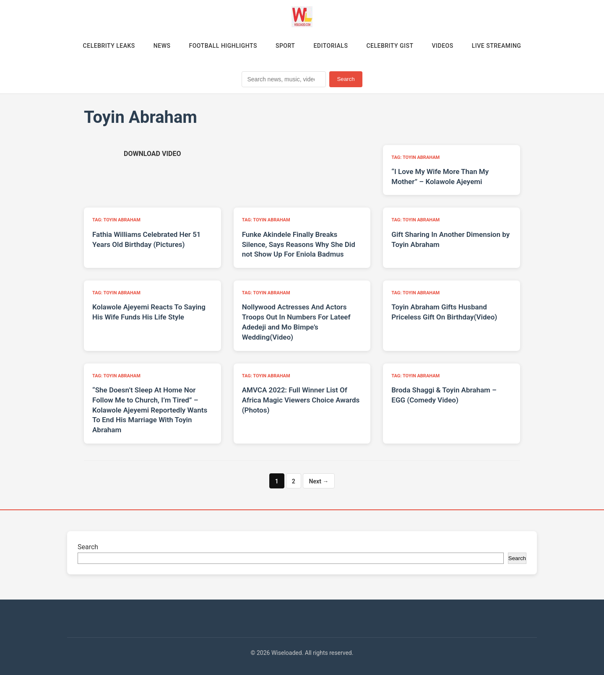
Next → (319, 481)
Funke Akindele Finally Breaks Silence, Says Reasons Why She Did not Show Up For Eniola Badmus (298, 244)
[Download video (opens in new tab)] (152, 154)
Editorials (330, 45)
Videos (442, 45)
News (162, 45)
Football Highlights (223, 45)
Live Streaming (496, 45)
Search (345, 79)
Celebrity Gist (389, 45)
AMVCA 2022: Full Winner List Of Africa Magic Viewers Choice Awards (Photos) (301, 400)
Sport (285, 45)
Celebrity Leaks (109, 45)
